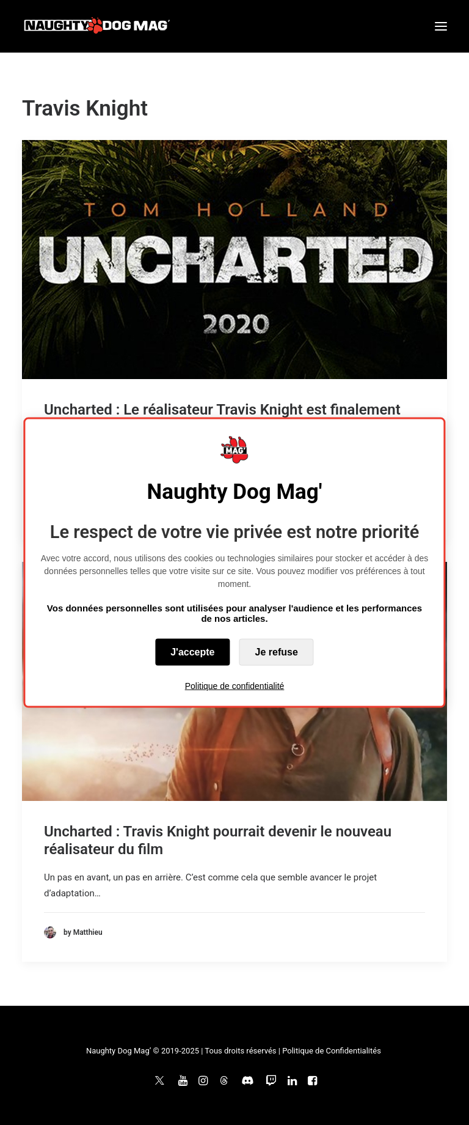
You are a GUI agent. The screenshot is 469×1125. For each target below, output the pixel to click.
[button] (441, 26)
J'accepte (192, 651)
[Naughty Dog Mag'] (97, 26)
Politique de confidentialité (235, 685)
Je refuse (276, 651)
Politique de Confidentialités (331, 1050)
